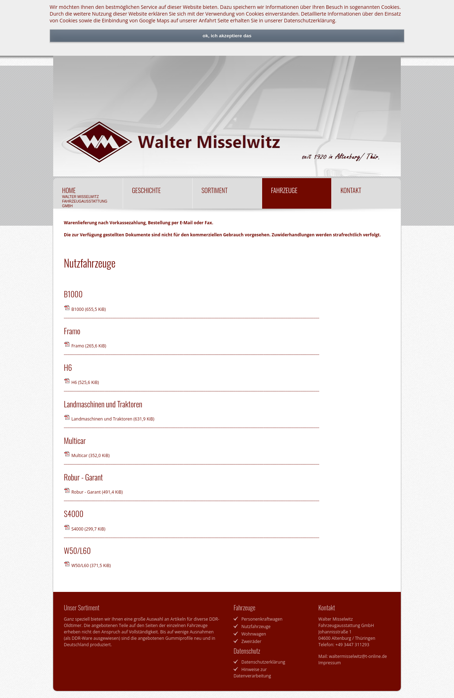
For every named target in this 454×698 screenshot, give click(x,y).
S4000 (88, 529)
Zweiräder (251, 641)
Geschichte (157, 194)
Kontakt (366, 194)
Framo (88, 346)
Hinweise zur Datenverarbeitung (252, 672)
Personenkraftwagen (261, 619)
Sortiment (227, 194)
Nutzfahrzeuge (255, 626)
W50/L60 (91, 565)
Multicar (90, 455)
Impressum (330, 663)
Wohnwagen (253, 634)
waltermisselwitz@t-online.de (358, 656)
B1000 (88, 309)
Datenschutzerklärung (309, 20)
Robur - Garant (97, 492)
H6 (85, 382)
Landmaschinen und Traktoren (112, 419)
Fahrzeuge (296, 194)
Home (88, 197)
